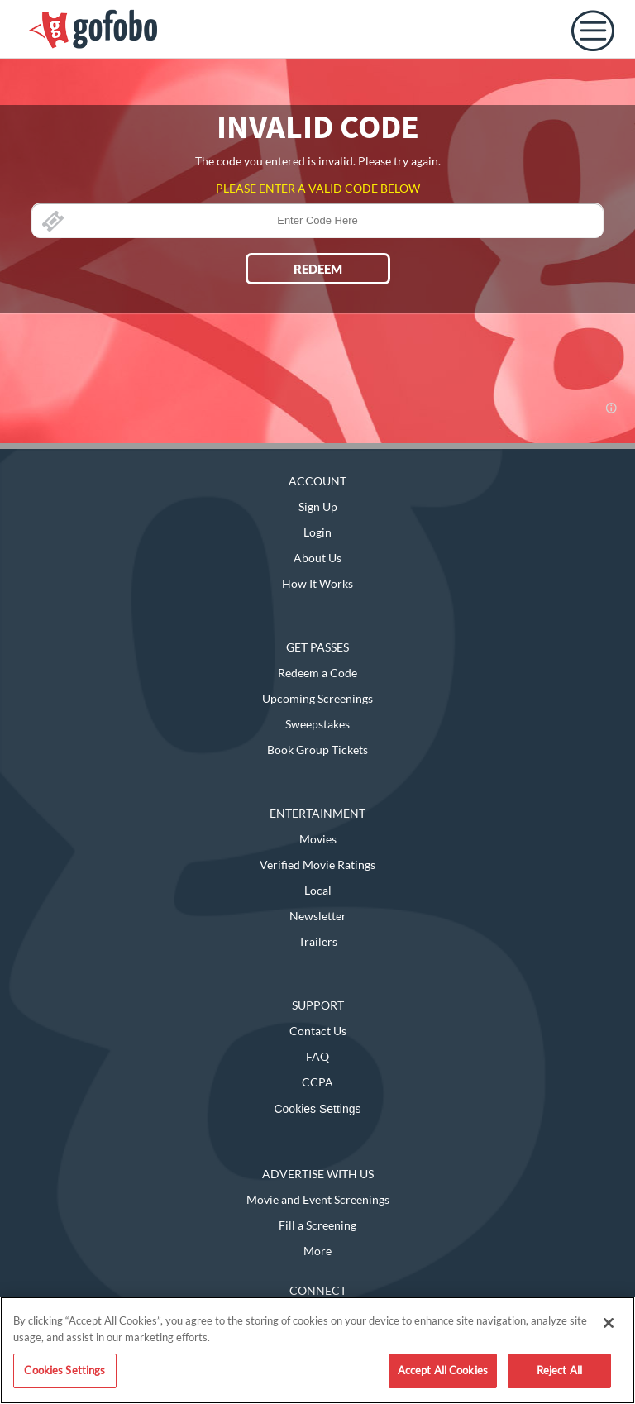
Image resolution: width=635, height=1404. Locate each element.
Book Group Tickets (317, 750)
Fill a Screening (317, 1225)
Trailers (317, 941)
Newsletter (317, 916)
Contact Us (317, 1031)
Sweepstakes (317, 724)
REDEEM (318, 268)
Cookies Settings (317, 1108)
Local (318, 890)
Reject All (559, 1370)
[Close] (608, 1323)
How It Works (317, 583)
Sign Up (317, 506)
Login (317, 532)
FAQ (317, 1056)
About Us (317, 558)
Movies (318, 839)
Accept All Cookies (443, 1370)
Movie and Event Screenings (317, 1199)
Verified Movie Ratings (317, 864)
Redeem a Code (317, 673)
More (317, 1251)
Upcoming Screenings (317, 698)
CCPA (317, 1082)
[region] (317, 1350)
